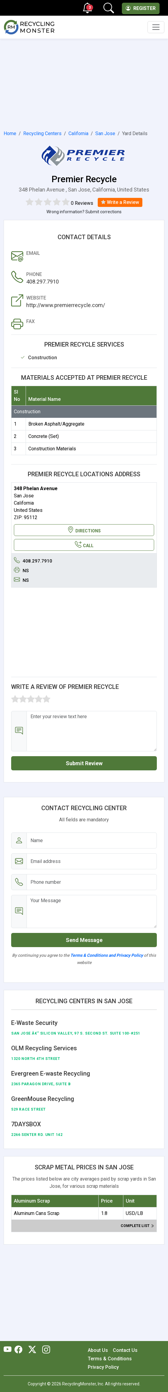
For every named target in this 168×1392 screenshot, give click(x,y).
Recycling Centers (42, 133)
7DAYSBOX (26, 1124)
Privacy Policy (103, 1367)
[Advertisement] (84, 83)
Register (141, 8)
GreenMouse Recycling (42, 1098)
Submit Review (84, 763)
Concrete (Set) (43, 436)
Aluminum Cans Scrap (36, 1213)
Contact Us (125, 1350)
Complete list (137, 1226)
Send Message (84, 940)
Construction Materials (52, 449)
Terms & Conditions (110, 1359)
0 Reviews (82, 203)
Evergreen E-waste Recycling (50, 1073)
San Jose (105, 133)
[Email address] (92, 861)
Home (10, 133)
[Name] (92, 840)
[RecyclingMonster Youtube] (9, 1350)
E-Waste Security (34, 1022)
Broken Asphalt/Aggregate (56, 424)
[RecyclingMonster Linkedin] (44, 1350)
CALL (84, 545)
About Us (98, 1350)
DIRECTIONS (84, 530)
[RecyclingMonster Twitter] (32, 1350)
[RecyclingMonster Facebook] (19, 1350)
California (78, 133)
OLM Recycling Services (44, 1048)
